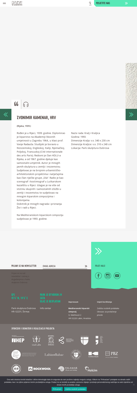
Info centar (45, 308)
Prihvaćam (57, 389)
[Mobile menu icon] (4, 3)
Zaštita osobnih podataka (75, 389)
